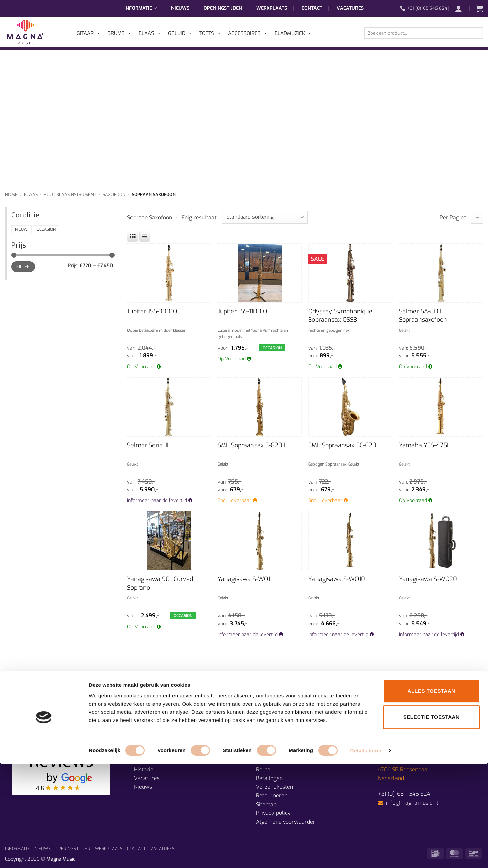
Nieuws (180, 8)
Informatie (140, 8)
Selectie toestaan (431, 821)
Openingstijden (223, 8)
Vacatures (350, 8)
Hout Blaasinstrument (70, 194)
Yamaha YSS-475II (424, 445)
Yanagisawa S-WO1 (244, 579)
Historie (144, 769)
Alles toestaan (431, 795)
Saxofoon (114, 194)
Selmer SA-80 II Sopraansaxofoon (423, 315)
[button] (462, 8)
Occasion (46, 229)
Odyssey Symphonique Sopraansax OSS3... (340, 315)
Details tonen (366, 854)
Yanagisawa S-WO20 (428, 579)
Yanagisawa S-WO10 (336, 579)
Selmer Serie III (147, 445)
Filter (22, 266)
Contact (312, 8)
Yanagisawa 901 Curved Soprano (160, 583)
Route (263, 769)
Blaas (31, 194)
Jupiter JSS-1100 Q (242, 311)
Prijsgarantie (272, 752)
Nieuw (21, 229)
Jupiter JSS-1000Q (152, 311)
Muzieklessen (150, 761)
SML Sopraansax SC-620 (342, 445)
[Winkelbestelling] (265, 217)
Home (11, 194)
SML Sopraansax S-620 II (252, 445)
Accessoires (248, 33)
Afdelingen (147, 752)
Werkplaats (271, 8)
